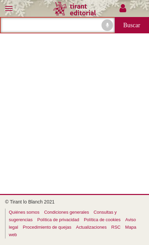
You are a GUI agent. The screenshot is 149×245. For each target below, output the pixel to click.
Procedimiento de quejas (47, 227)
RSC (115, 227)
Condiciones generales (66, 212)
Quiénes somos (24, 212)
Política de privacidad (58, 219)
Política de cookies (102, 219)
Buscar (131, 25)
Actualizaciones (91, 227)
